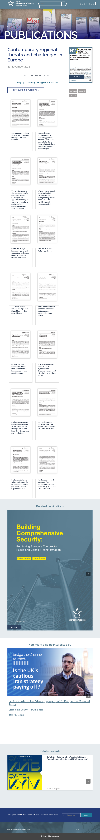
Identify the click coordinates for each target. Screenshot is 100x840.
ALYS (78, 830)
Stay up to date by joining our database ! (37, 82)
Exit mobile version (50, 836)
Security (82, 91)
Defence (73, 91)
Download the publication (26, 90)
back (8, 26)
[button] (88, 574)
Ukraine (73, 95)
